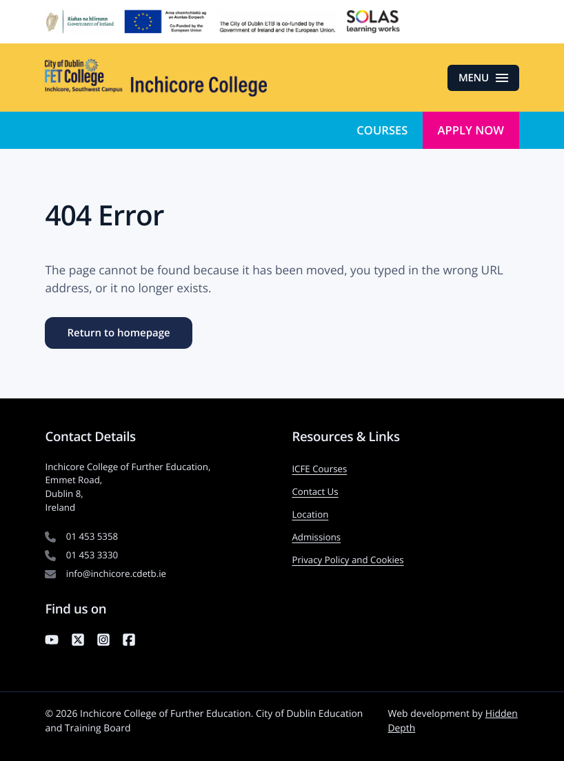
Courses (381, 130)
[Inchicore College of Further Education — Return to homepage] (156, 78)
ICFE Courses (319, 469)
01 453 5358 (92, 536)
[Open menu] (483, 78)
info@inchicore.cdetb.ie (116, 573)
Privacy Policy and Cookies (347, 560)
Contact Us (315, 491)
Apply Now (471, 130)
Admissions (316, 537)
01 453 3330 (92, 555)
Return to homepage (118, 333)
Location (310, 514)
